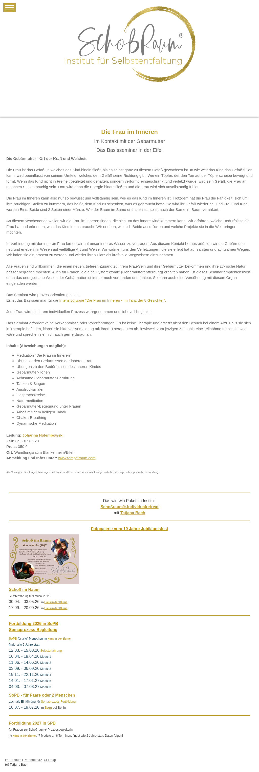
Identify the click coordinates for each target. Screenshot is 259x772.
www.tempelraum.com (77, 458)
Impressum (13, 760)
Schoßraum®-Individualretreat (129, 507)
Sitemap (50, 760)
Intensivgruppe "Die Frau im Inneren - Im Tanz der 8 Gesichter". (112, 300)
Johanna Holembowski (42, 435)
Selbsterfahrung (51, 650)
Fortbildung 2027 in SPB (32, 723)
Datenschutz (33, 760)
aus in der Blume (56, 602)
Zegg (48, 707)
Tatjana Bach (132, 513)
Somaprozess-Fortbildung (58, 701)
